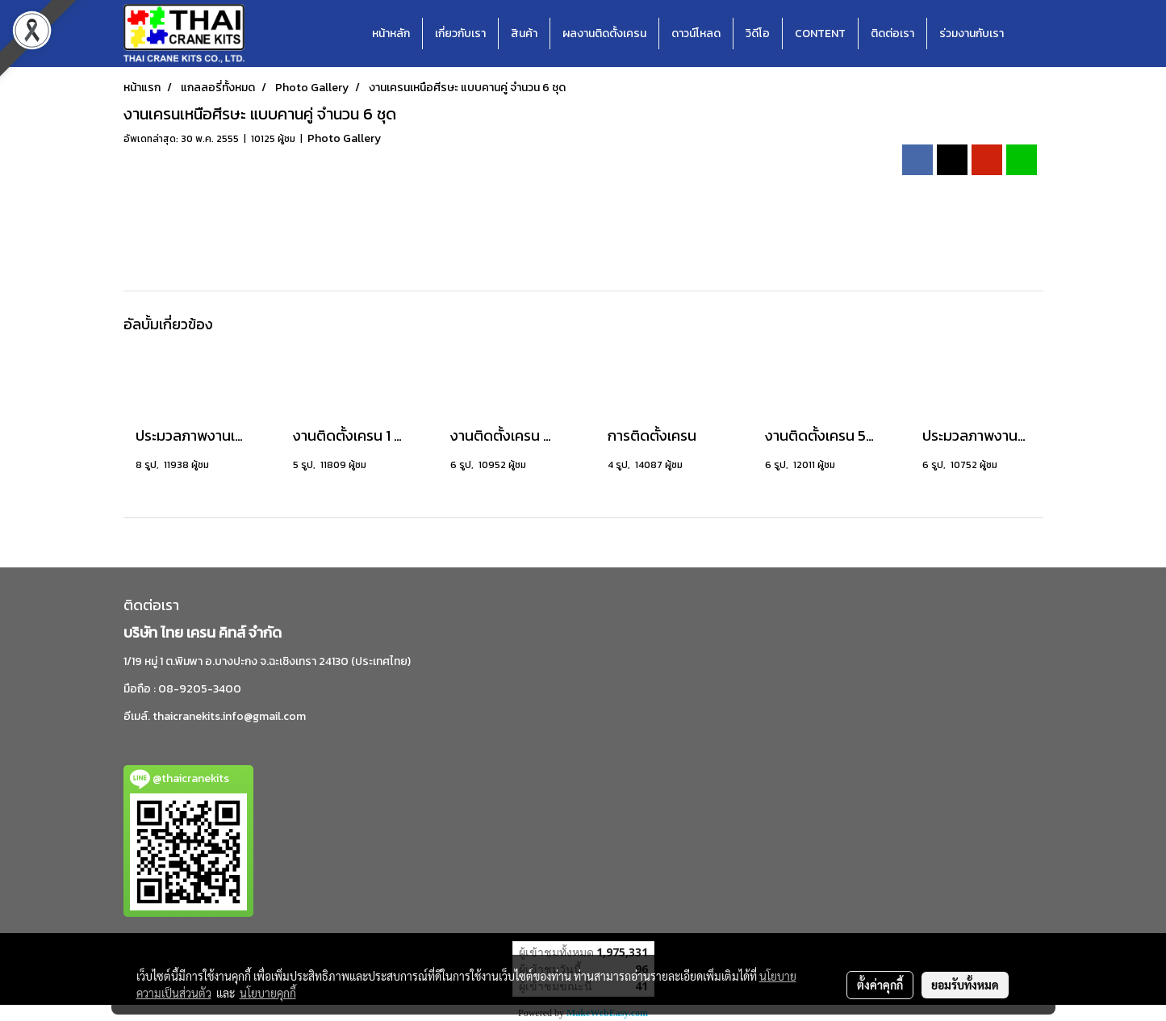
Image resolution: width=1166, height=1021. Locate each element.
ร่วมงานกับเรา (971, 33)
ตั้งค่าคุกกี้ (880, 984)
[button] (1030, 33)
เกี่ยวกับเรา (460, 33)
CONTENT (820, 33)
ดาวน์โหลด (696, 33)
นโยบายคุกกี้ (268, 992)
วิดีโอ (758, 33)
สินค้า (524, 33)
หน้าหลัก (391, 33)
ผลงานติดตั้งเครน (604, 33)
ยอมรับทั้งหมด (965, 984)
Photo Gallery (344, 138)
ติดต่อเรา (892, 33)
